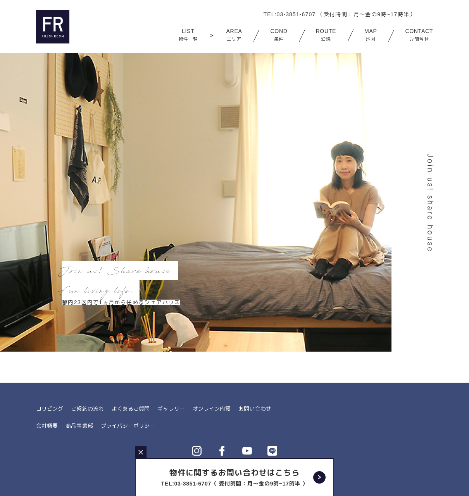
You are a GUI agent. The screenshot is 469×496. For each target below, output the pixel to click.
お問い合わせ (254, 409)
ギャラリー (170, 409)
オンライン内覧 (211, 409)
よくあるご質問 (130, 409)
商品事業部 (79, 425)
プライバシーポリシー (127, 425)
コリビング (49, 409)
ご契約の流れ (87, 409)
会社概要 (47, 425)
